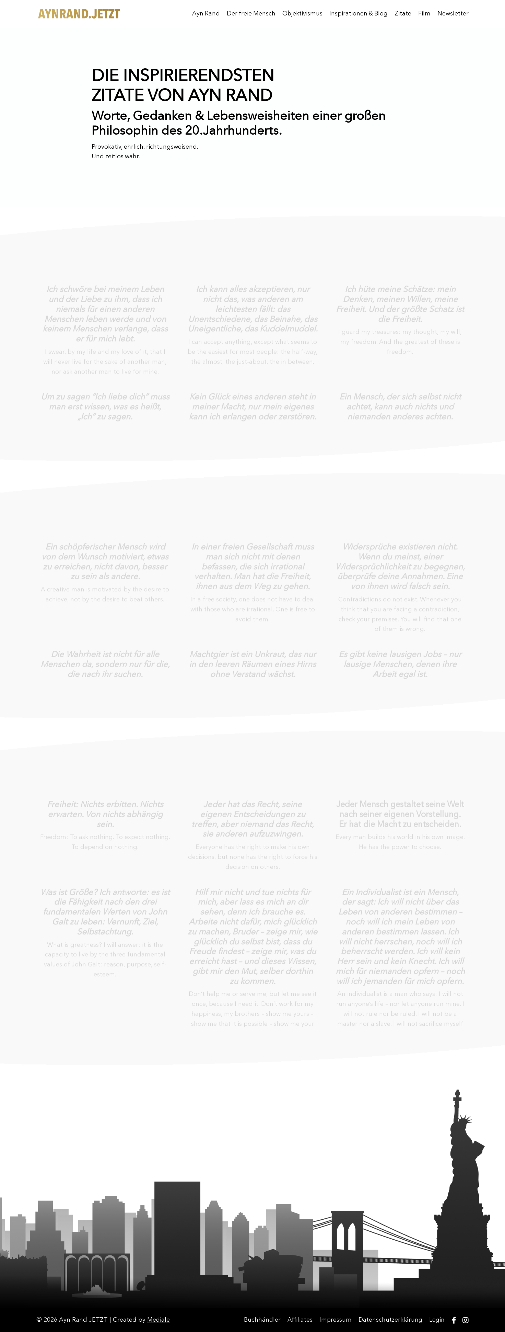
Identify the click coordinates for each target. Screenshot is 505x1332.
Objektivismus (301, 14)
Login (437, 1320)
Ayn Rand (204, 14)
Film (424, 14)
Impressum (334, 1320)
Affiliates (299, 1320)
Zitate (403, 14)
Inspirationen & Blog (358, 14)
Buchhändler (260, 1320)
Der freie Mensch (249, 14)
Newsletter (453, 14)
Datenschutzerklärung (390, 1320)
